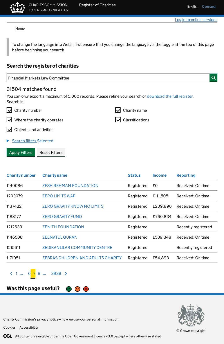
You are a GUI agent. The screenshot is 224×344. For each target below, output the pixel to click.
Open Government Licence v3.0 (89, 336)
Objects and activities (33, 129)
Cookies (9, 327)
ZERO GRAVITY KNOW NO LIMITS (72, 206)
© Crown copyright (191, 331)
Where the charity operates (38, 119)
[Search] (112, 78)
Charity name (135, 110)
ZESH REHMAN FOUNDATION (70, 185)
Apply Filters (20, 152)
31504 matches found (31, 89)
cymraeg (209, 6)
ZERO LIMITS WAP (58, 195)
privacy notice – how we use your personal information (78, 319)
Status (134, 175)
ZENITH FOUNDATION (63, 226)
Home (20, 28)
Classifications (136, 119)
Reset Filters (51, 152)
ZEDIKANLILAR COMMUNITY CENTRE (77, 247)
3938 (56, 274)
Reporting (186, 175)
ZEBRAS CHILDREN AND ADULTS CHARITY (82, 257)
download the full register (170, 96)
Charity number (28, 110)
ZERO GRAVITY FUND (62, 216)
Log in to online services (196, 19)
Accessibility (29, 327)
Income (159, 175)
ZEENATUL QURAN (60, 237)
